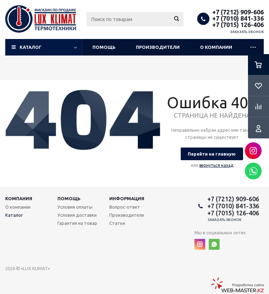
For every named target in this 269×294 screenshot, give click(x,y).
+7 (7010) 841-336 (238, 18)
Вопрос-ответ (124, 206)
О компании (216, 47)
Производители (158, 47)
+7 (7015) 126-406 (238, 24)
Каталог (31, 47)
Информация (126, 198)
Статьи (117, 223)
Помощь (104, 47)
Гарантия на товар (77, 223)
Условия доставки (77, 215)
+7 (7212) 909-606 (238, 12)
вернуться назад (216, 165)
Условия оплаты (74, 206)
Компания (18, 198)
